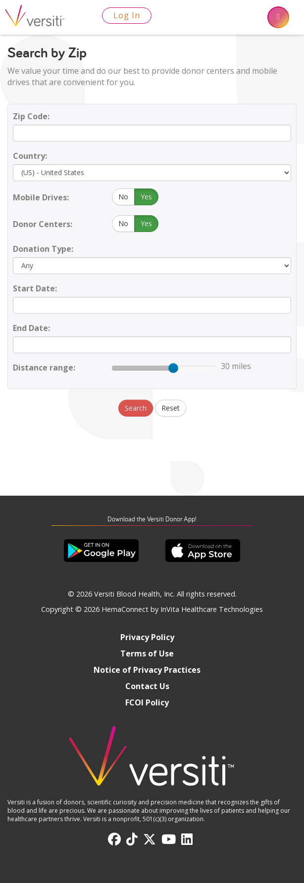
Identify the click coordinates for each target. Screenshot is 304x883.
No (123, 196)
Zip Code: (31, 116)
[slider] (173, 368)
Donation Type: (43, 248)
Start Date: (35, 288)
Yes (146, 196)
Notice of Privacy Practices (147, 669)
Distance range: (44, 367)
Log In (126, 15)
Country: (30, 155)
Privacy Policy (147, 637)
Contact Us (147, 686)
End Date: (31, 328)
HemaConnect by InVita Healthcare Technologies (182, 609)
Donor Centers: (42, 224)
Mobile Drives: (41, 197)
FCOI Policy (147, 702)
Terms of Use (147, 653)
